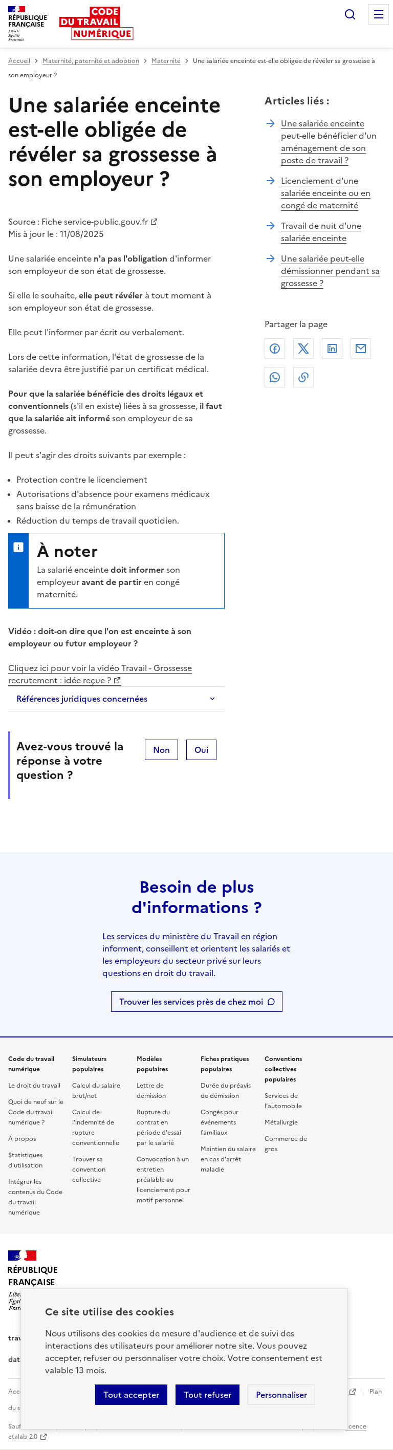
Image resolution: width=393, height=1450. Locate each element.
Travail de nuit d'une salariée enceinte (321, 232)
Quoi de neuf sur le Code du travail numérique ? (35, 1112)
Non (161, 750)
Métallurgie (281, 1122)
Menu (378, 14)
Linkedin (332, 348)
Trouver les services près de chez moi (191, 1001)
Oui (201, 750)
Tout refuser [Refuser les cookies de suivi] (207, 1395)
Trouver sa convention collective (88, 1169)
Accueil (19, 61)
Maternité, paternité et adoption (90, 61)
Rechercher (350, 14)
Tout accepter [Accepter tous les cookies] (131, 1395)
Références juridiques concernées (81, 698)
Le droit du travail (34, 1085)
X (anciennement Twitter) (303, 348)
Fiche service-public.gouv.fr (94, 221)
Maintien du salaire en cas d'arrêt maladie (228, 1159)
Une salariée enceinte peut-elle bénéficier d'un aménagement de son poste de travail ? (329, 141)
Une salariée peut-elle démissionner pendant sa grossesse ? (330, 270)
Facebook (275, 348)
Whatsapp (275, 377)
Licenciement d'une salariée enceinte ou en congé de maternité (325, 193)
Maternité (166, 61)
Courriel (361, 348)
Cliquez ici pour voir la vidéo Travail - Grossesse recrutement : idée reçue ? (100, 674)
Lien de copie (303, 377)
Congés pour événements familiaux (219, 1122)
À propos (22, 1138)
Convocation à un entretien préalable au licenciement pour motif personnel (163, 1180)
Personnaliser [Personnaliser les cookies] (281, 1395)
